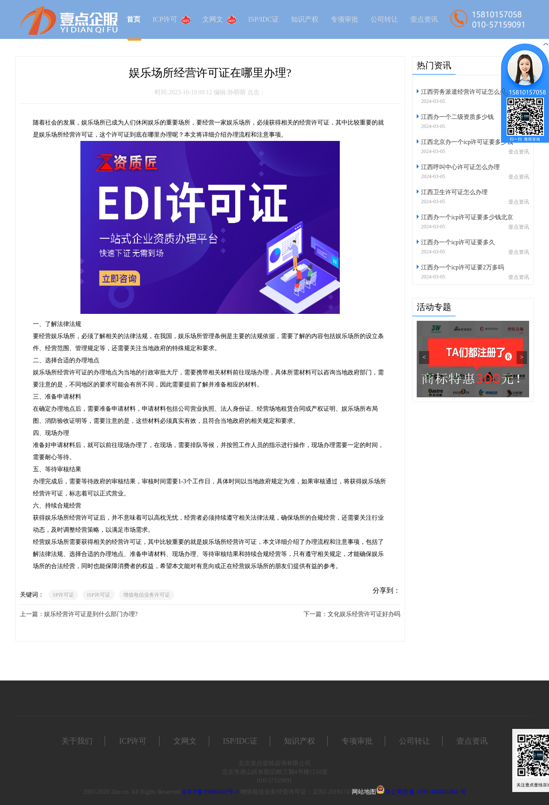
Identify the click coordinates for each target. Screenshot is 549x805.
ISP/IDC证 (263, 19)
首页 (133, 19)
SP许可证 (63, 595)
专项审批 (344, 19)
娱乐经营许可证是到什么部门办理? (90, 614)
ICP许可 (171, 19)
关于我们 (77, 741)
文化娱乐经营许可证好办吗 (364, 614)
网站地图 (364, 792)
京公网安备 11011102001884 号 (425, 792)
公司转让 (384, 19)
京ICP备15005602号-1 (210, 792)
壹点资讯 (424, 19)
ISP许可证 (98, 595)
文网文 (219, 19)
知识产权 (305, 19)
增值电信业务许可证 (146, 595)
